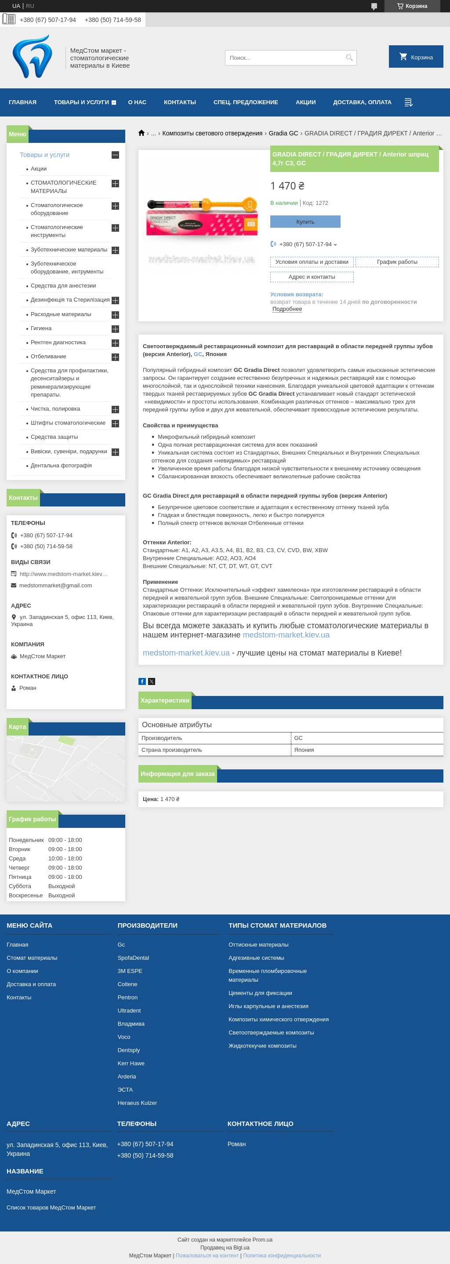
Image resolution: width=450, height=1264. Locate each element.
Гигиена (41, 328)
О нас (137, 102)
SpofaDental (133, 957)
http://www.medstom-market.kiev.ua (64, 574)
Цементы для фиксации (260, 993)
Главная (22, 102)
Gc (121, 944)
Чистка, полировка (55, 408)
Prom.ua (262, 1240)
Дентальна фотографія (61, 465)
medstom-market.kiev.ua (286, 634)
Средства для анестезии (63, 285)
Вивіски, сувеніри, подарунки (69, 451)
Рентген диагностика (58, 342)
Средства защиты (54, 436)
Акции (39, 168)
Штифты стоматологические (68, 422)
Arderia (127, 1076)
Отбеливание (48, 356)
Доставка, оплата (363, 102)
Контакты (180, 102)
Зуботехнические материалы (69, 249)
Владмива (131, 1023)
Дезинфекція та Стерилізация (70, 299)
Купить (305, 222)
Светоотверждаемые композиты (271, 1032)
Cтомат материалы (32, 957)
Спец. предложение (246, 102)
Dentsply (129, 1050)
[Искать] (349, 58)
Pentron (128, 997)
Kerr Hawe (131, 1063)
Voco (124, 1037)
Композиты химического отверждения (279, 1019)
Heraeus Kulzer (137, 1103)
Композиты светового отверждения (213, 133)
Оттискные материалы (258, 944)
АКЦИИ (306, 102)
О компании (22, 971)
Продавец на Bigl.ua (225, 1248)
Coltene (128, 984)
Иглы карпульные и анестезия (268, 1006)
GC (198, 354)
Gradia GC (283, 133)
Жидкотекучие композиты (263, 1045)
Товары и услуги (81, 102)
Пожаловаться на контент (207, 1256)
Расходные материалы (61, 314)
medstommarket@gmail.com (55, 585)
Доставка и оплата (31, 984)
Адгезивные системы (256, 957)
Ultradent (129, 1010)
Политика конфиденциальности (282, 1256)
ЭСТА (125, 1089)
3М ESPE (130, 971)
